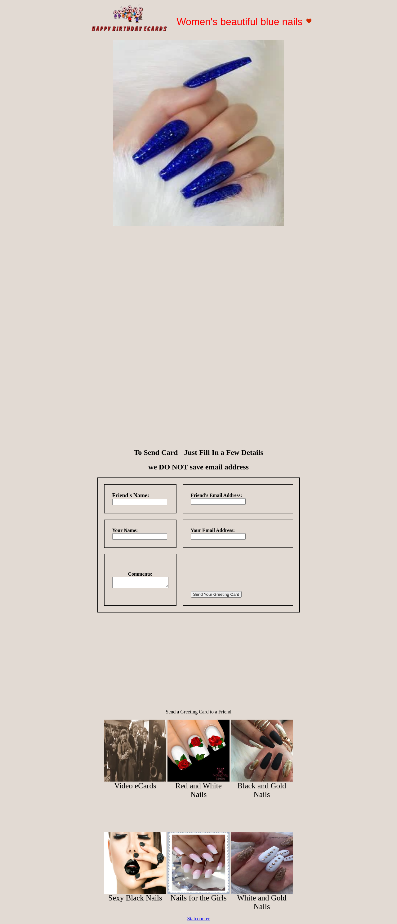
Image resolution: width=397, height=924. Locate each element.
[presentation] (241, 574)
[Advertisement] (198, 274)
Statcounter (198, 918)
